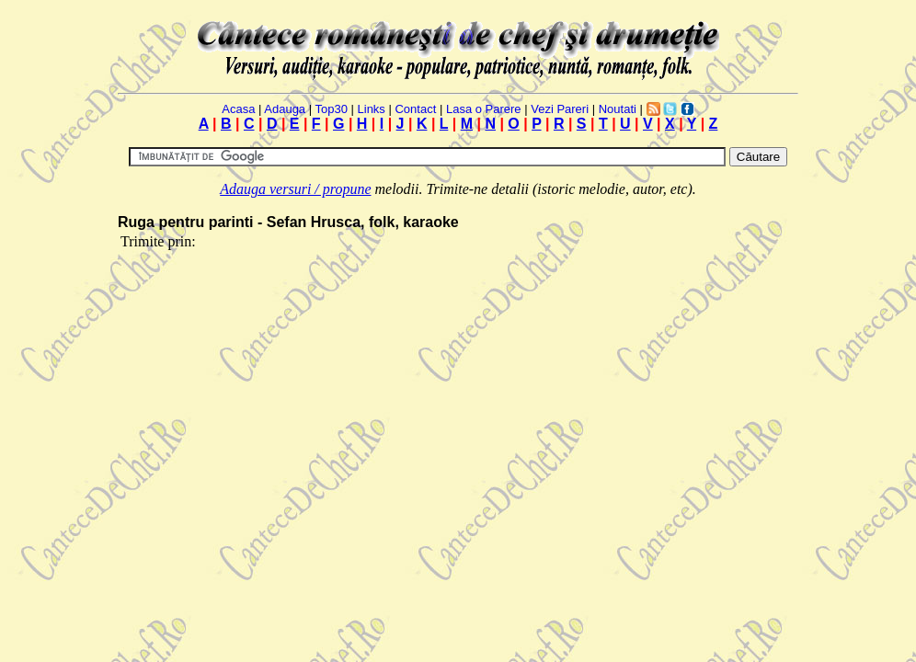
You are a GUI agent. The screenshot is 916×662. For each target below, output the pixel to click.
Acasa (238, 109)
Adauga (284, 109)
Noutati (617, 109)
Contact (415, 109)
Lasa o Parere (483, 109)
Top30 (331, 109)
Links (371, 109)
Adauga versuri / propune (295, 189)
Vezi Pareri (560, 109)
